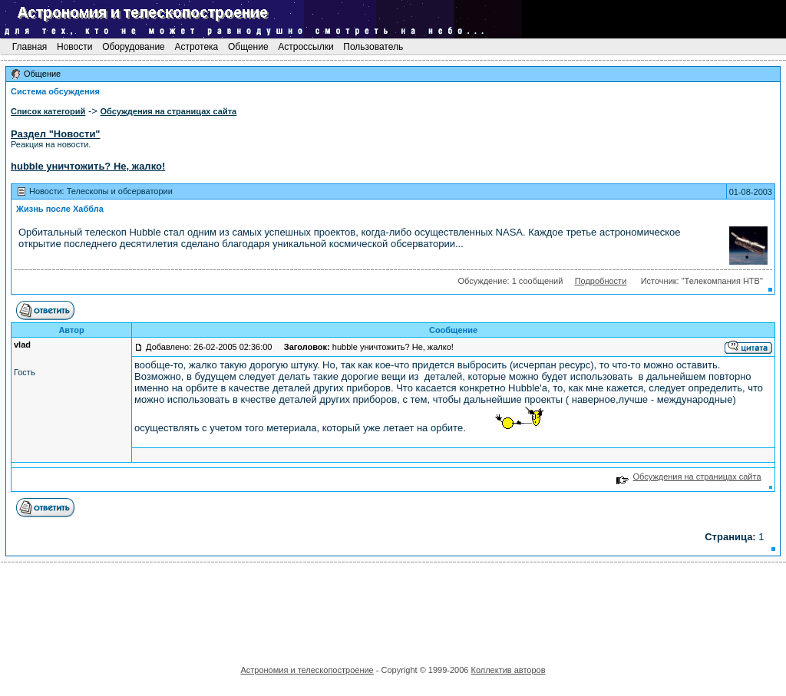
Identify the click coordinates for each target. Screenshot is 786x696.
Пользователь (373, 46)
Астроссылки (306, 46)
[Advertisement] (393, 608)
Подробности (601, 280)
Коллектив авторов (508, 670)
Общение (248, 46)
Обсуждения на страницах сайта (688, 476)
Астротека (196, 46)
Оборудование (133, 46)
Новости (74, 46)
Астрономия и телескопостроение (306, 670)
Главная (29, 46)
